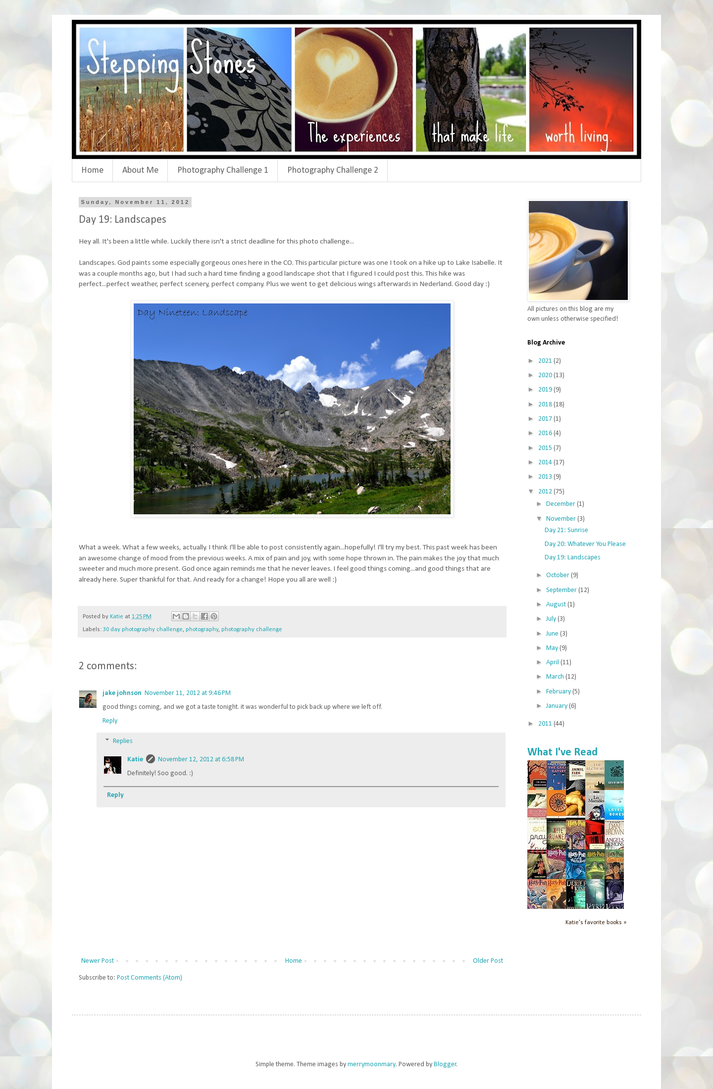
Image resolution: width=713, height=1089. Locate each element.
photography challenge (251, 630)
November (561, 519)
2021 (546, 361)
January (557, 706)
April (553, 662)
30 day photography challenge (143, 630)
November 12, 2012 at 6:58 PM (201, 759)
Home (92, 170)
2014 (546, 462)
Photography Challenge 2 (332, 170)
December (561, 504)
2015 (546, 448)
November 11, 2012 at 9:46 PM (188, 693)
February (559, 691)
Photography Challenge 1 (222, 170)
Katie (135, 759)
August (556, 604)
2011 (546, 724)
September (562, 590)
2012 (546, 491)
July (552, 619)
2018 (546, 404)
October (558, 575)
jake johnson (122, 693)
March (555, 677)
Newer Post (97, 961)
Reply (109, 721)
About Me (140, 170)
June (553, 634)
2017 (546, 419)
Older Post (488, 961)
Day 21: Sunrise (566, 530)
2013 (546, 477)
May (553, 648)
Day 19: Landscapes (573, 557)
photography (202, 630)
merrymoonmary (372, 1064)
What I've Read (562, 752)
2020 (546, 375)
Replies (123, 741)
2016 (546, 433)
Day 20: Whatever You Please (585, 544)
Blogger (445, 1064)
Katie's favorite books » (595, 923)
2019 (546, 390)
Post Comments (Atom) (149, 978)
